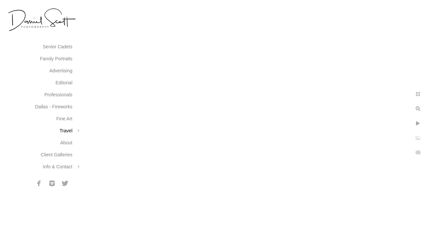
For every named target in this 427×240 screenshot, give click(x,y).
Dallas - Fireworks (53, 106)
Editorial (63, 82)
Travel (66, 130)
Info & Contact (57, 166)
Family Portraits (56, 58)
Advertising (60, 70)
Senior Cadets (57, 46)
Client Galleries (56, 154)
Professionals (58, 94)
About (66, 142)
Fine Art (64, 118)
